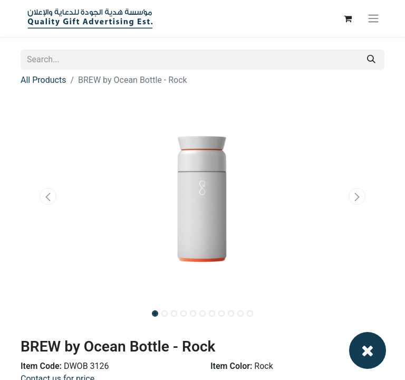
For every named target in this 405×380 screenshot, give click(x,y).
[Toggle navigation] (373, 18)
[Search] (371, 60)
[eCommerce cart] (347, 18)
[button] (48, 196)
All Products (43, 80)
